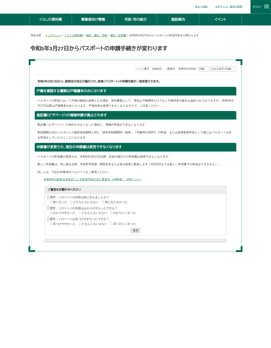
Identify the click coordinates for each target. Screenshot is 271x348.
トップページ (51, 34)
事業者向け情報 (93, 19)
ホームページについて (181, 332)
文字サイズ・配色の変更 (229, 6)
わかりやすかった (64, 212)
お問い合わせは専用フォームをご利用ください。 (82, 264)
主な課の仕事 (100, 305)
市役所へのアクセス (127, 332)
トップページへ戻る (230, 291)
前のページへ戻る (200, 291)
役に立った (60, 201)
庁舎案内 (102, 332)
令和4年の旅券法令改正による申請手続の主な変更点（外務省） (91, 178)
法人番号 (140, 324)
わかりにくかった (122, 212)
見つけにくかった (123, 223)
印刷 (201, 68)
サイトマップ (153, 332)
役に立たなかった (115, 201)
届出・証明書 (115, 34)
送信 (135, 229)
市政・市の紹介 (135, 19)
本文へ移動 (203, 6)
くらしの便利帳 (50, 19)
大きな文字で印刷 (221, 68)
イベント (220, 19)
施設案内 (178, 19)
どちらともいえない (85, 201)
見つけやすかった (64, 223)
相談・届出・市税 (94, 34)
